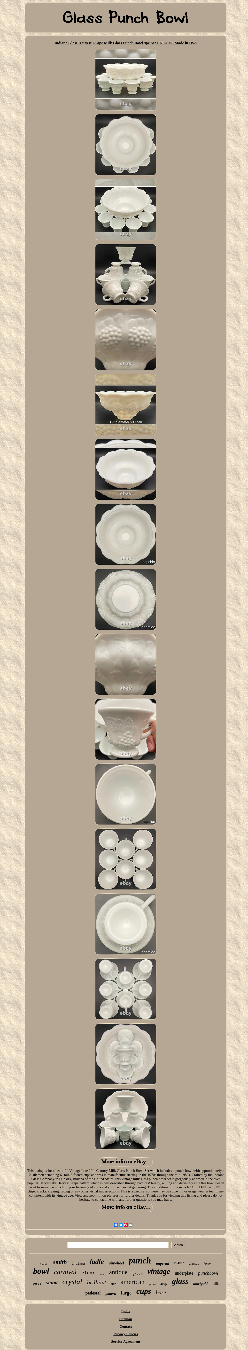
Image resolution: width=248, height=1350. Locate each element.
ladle (97, 1261)
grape (152, 1284)
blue (102, 1274)
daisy (163, 1284)
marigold (200, 1283)
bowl (41, 1271)
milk (215, 1284)
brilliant (96, 1282)
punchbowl (208, 1273)
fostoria (44, 1264)
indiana (78, 1264)
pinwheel (116, 1263)
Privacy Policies (125, 1334)
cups (143, 1291)
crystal (72, 1282)
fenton (207, 1263)
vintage (158, 1271)
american (133, 1282)
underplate (184, 1273)
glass (180, 1281)
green (137, 1274)
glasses (194, 1263)
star (113, 1284)
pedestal (93, 1293)
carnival (65, 1272)
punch (140, 1260)
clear (88, 1273)
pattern (110, 1293)
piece (37, 1283)
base (161, 1292)
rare (179, 1262)
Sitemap (125, 1319)
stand (52, 1283)
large (126, 1292)
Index (125, 1311)
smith (60, 1262)
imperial (162, 1263)
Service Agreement (125, 1341)
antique (118, 1272)
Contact (126, 1326)
